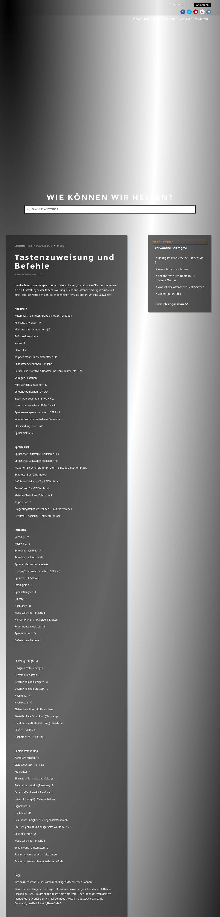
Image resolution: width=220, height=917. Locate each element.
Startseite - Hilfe (23, 245)
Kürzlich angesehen (171, 304)
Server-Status (141, 19)
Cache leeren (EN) (169, 294)
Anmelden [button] (202, 5)
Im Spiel (61, 245)
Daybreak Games (28, 12)
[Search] (110, 209)
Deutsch (175, 5)
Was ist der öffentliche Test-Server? (181, 287)
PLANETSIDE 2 (44, 245)
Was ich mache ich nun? (173, 269)
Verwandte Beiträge (171, 248)
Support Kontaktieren (194, 19)
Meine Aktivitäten (165, 19)
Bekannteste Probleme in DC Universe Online (175, 278)
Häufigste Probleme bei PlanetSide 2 (179, 260)
